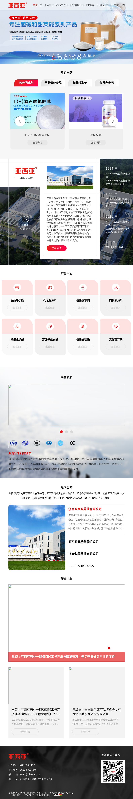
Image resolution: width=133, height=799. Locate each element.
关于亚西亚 (46, 5)
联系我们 (104, 5)
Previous (20, 121)
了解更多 (56, 248)
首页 (35, 5)
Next (113, 121)
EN (123, 5)
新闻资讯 (90, 5)
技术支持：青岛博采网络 (37, 794)
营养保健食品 (53, 82)
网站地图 (16, 794)
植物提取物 (80, 82)
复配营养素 (107, 82)
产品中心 (60, 5)
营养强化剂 (26, 82)
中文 (116, 5)
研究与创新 (76, 5)
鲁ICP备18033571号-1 (61, 792)
